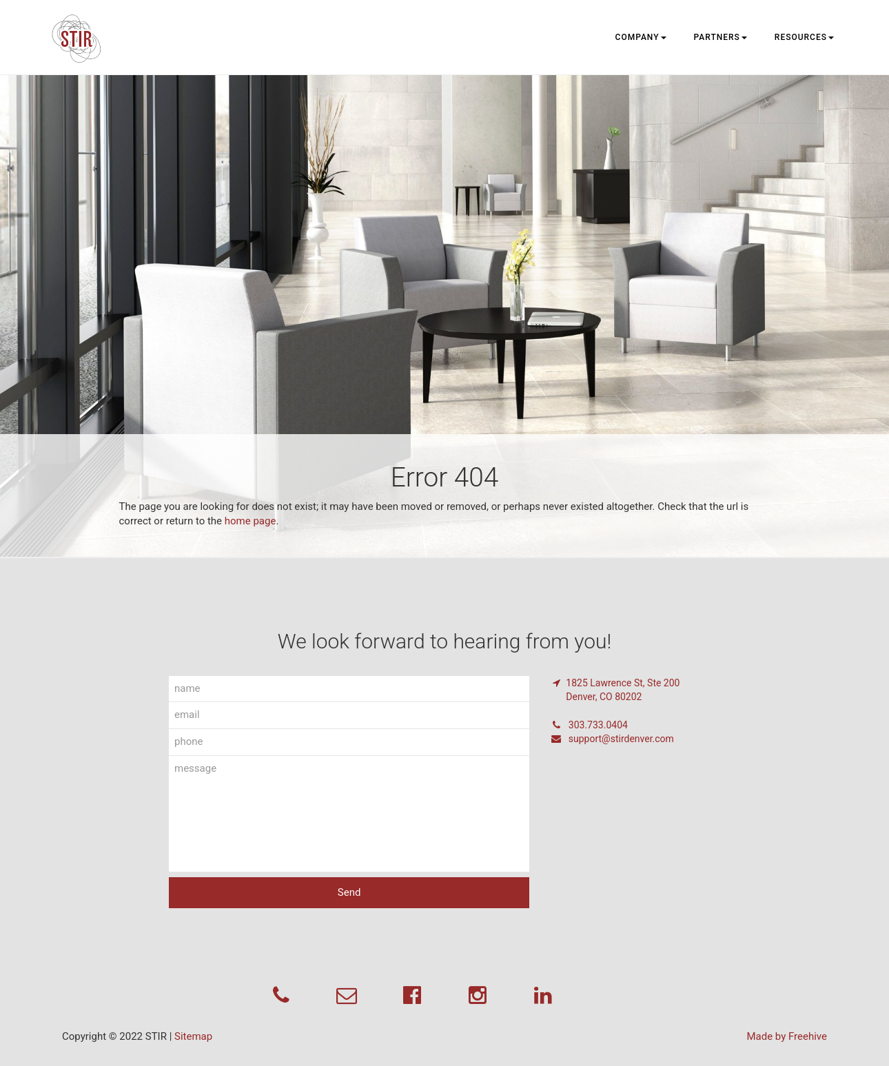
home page (250, 521)
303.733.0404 (589, 724)
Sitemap (193, 1036)
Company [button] (640, 37)
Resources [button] (804, 37)
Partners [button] (720, 37)
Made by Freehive (786, 1036)
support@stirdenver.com (612, 738)
